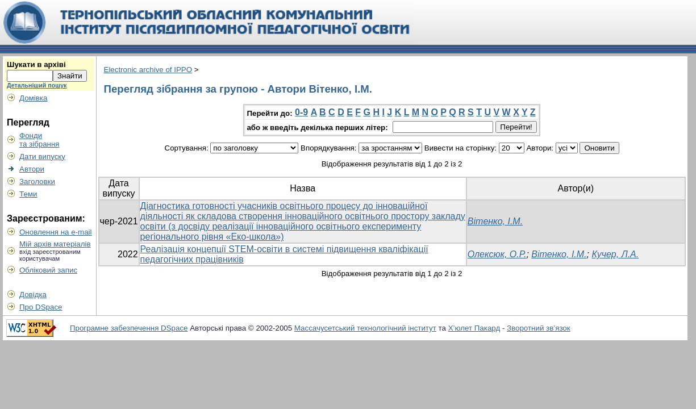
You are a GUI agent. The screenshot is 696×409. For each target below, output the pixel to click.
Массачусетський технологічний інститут (365, 328)
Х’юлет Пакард (474, 328)
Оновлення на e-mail (55, 232)
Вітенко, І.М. (495, 221)
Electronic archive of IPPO (148, 69)
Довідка (33, 294)
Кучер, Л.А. (615, 254)
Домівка (33, 98)
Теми (28, 194)
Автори (31, 169)
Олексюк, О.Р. (497, 254)
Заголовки (37, 181)
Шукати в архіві (36, 64)
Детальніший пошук (36, 85)
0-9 (301, 112)
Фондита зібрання (39, 139)
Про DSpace (40, 307)
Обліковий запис (48, 270)
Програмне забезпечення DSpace (129, 328)
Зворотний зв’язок (538, 328)
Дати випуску (42, 156)
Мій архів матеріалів (55, 244)
